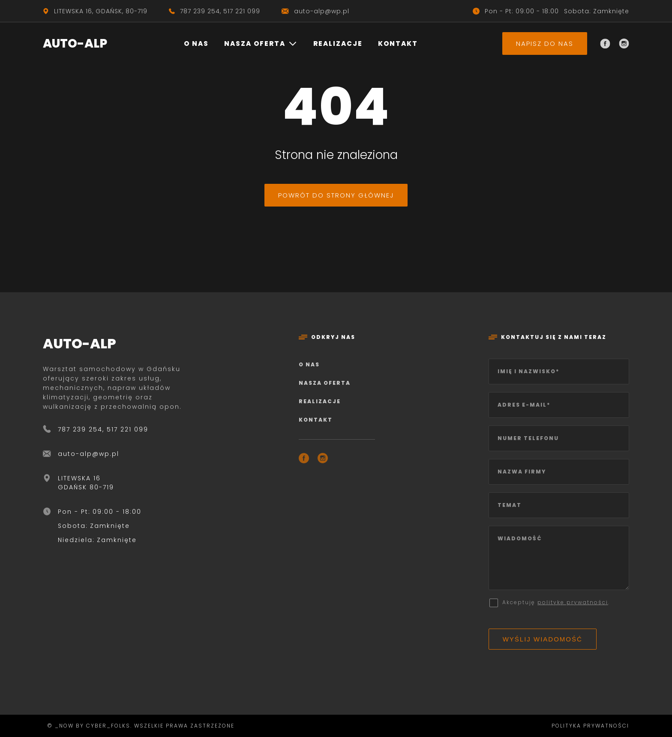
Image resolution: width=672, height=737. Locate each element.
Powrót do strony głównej (336, 195)
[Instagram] (624, 44)
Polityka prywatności (590, 725)
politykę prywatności (572, 602)
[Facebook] (605, 44)
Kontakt (398, 43)
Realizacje (338, 43)
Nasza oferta (254, 43)
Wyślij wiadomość (542, 639)
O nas (196, 43)
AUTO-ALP (75, 43)
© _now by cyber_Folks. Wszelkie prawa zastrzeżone (138, 725)
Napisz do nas (544, 43)
